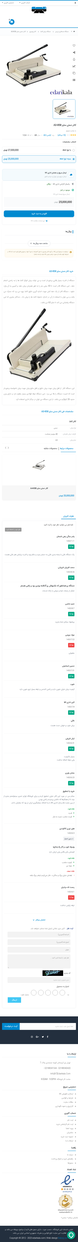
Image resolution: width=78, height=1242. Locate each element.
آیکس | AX (47, 135)
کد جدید (67, 973)
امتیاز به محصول (63, 986)
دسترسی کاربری (8, 2)
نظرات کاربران (68, 516)
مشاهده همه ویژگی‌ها (39, 243)
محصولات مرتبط (66, 448)
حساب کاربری (24, 2)
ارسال (14, 1000)
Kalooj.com (63, 1238)
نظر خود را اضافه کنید (13, 529)
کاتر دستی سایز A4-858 (39, 488)
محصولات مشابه (50, 448)
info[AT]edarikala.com (60, 1073)
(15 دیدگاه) (61, 135)
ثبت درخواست (10, 1026)
